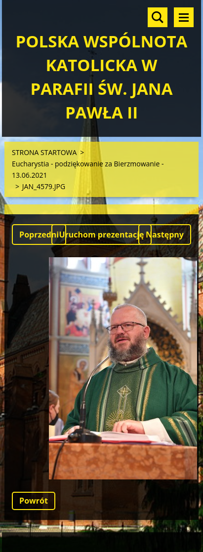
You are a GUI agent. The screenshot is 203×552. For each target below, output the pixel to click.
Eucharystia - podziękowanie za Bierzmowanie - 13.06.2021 (87, 169)
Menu (184, 17)
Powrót (33, 500)
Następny (165, 234)
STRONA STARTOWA (44, 152)
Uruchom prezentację (101, 234)
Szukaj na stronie (157, 17)
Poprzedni (39, 234)
